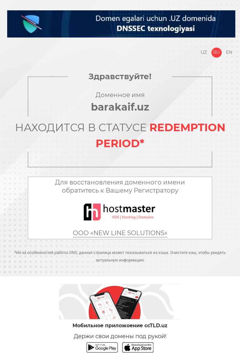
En (229, 52)
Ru (216, 52)
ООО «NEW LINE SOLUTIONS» (120, 233)
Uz (204, 52)
